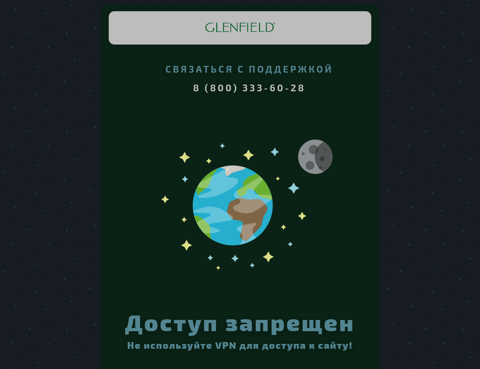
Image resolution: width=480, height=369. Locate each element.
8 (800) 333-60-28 (249, 87)
